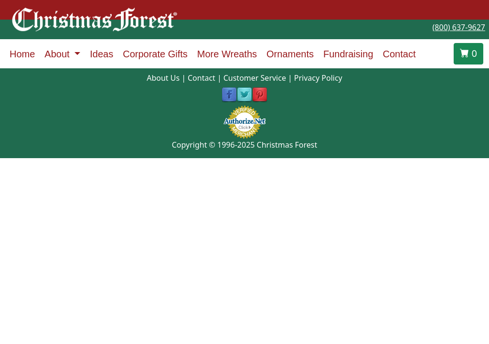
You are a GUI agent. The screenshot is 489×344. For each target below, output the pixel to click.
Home (22, 54)
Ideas (101, 54)
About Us (163, 78)
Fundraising (348, 54)
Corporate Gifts (155, 54)
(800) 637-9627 (459, 27)
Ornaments (290, 54)
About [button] (58, 54)
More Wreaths (227, 54)
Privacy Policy (318, 78)
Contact (399, 54)
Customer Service (254, 78)
